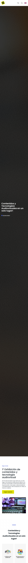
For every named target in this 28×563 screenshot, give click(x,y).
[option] (14, 231)
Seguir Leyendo (6, 215)
